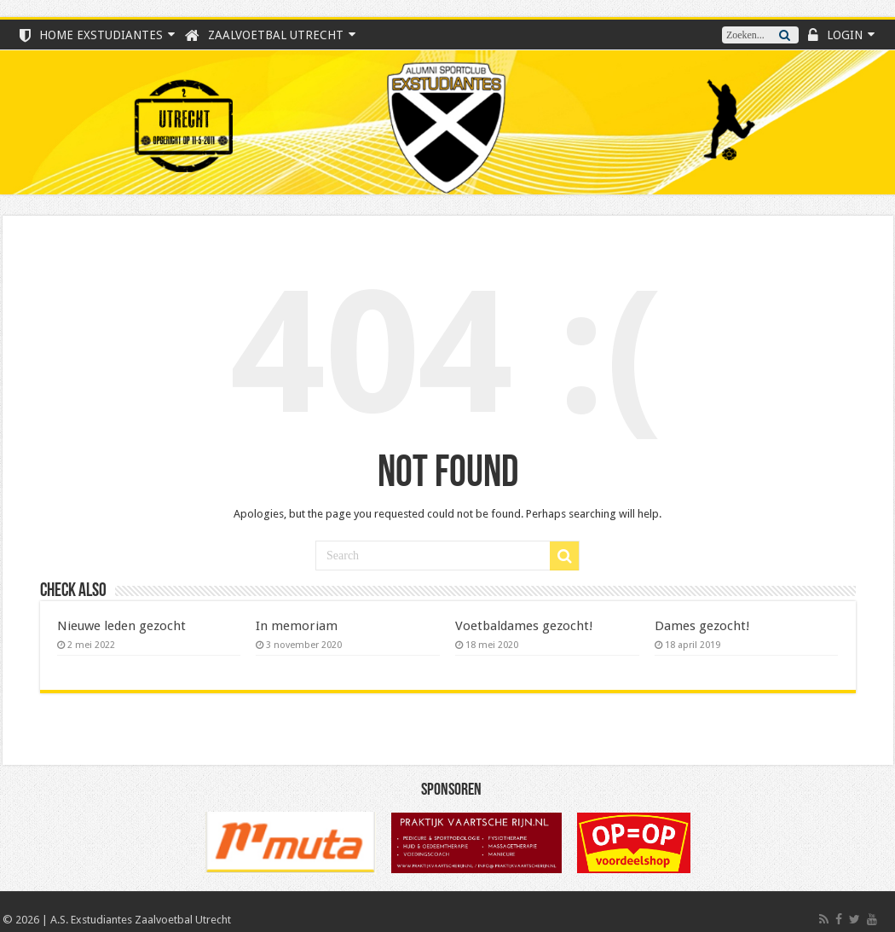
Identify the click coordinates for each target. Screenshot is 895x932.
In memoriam (297, 626)
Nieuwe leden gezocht (121, 626)
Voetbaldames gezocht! (524, 626)
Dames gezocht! (702, 626)
